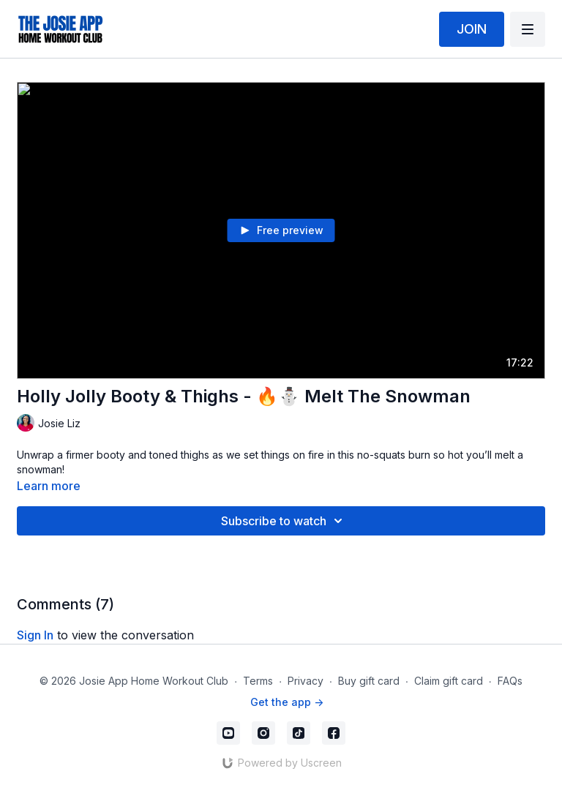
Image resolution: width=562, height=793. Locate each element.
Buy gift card (369, 680)
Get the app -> (286, 702)
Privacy (305, 680)
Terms (258, 680)
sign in (35, 635)
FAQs (510, 680)
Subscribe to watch (284, 521)
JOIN (472, 29)
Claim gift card (448, 680)
